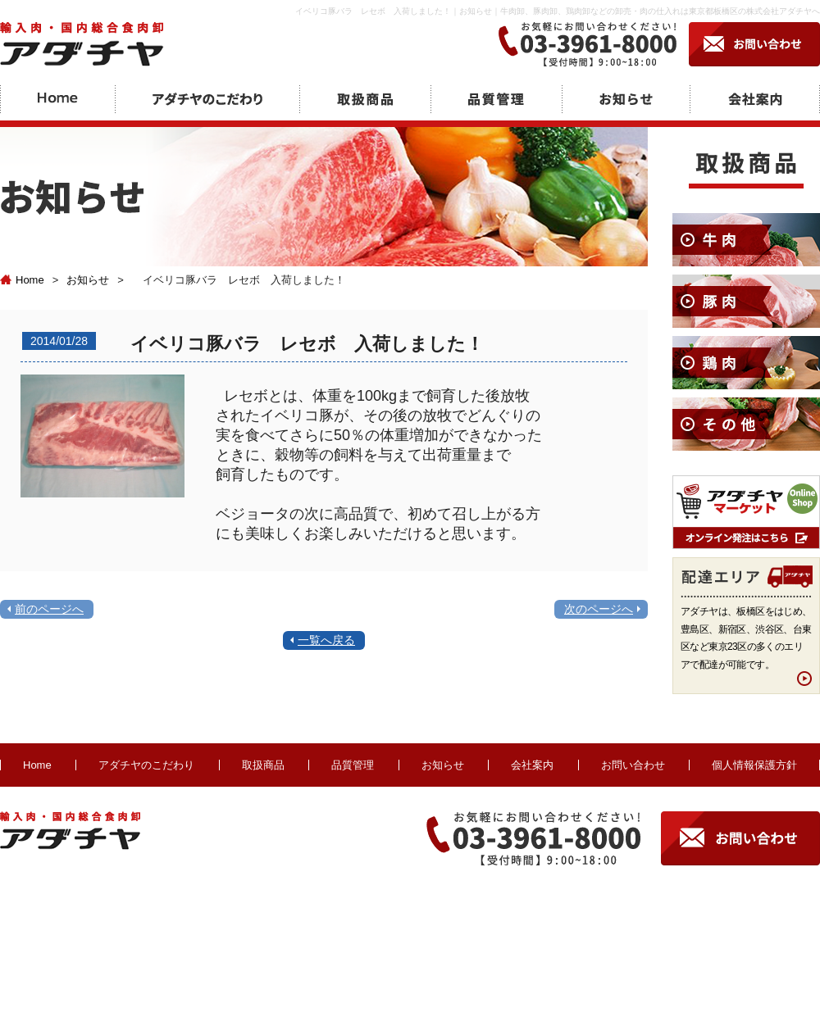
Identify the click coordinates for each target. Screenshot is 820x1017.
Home (22, 280)
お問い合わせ (633, 765)
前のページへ (49, 608)
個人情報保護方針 (754, 765)
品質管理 (352, 765)
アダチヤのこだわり (146, 765)
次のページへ (598, 608)
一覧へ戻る (326, 640)
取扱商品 (263, 765)
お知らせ (87, 280)
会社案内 (532, 765)
